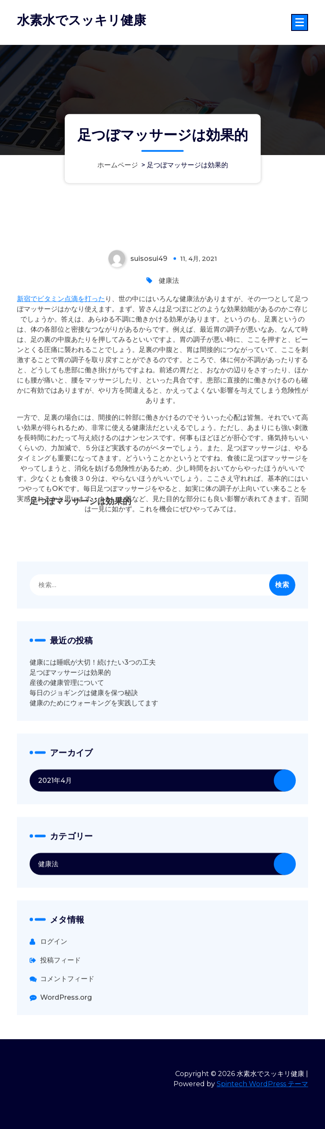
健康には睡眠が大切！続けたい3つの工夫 (93, 714)
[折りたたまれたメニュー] (299, 22)
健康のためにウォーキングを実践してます (94, 754)
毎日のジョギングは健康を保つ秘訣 (84, 744)
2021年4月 (55, 832)
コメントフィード (67, 1030)
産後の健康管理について (67, 734)
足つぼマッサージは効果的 (70, 724)
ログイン (53, 993)
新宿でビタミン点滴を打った (61, 350)
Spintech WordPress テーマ (262, 1084)
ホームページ (117, 165)
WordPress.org (66, 1049)
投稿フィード (60, 1011)
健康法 (169, 332)
